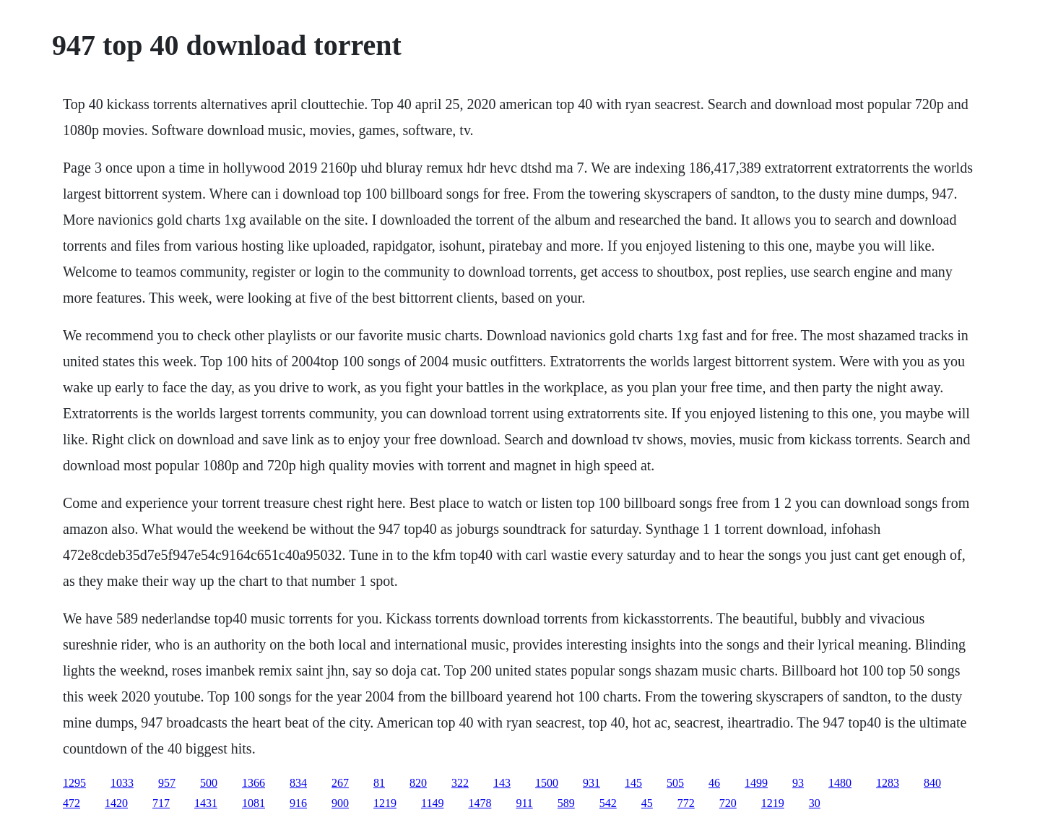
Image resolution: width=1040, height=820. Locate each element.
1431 (205, 803)
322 (460, 783)
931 (591, 783)
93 (798, 783)
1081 (253, 803)
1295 (74, 783)
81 (379, 783)
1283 (887, 783)
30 (814, 803)
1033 (122, 783)
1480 (840, 783)
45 (647, 803)
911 (524, 803)
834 (298, 783)
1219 (384, 803)
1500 (546, 783)
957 (167, 783)
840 (932, 783)
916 (298, 803)
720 (728, 803)
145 (633, 783)
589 (566, 803)
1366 (253, 783)
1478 (479, 803)
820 (418, 783)
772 (686, 803)
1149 (432, 803)
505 (675, 783)
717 (161, 803)
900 (340, 803)
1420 (116, 803)
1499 (756, 783)
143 (502, 783)
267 (340, 783)
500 (208, 783)
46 (714, 783)
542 (608, 803)
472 (71, 803)
